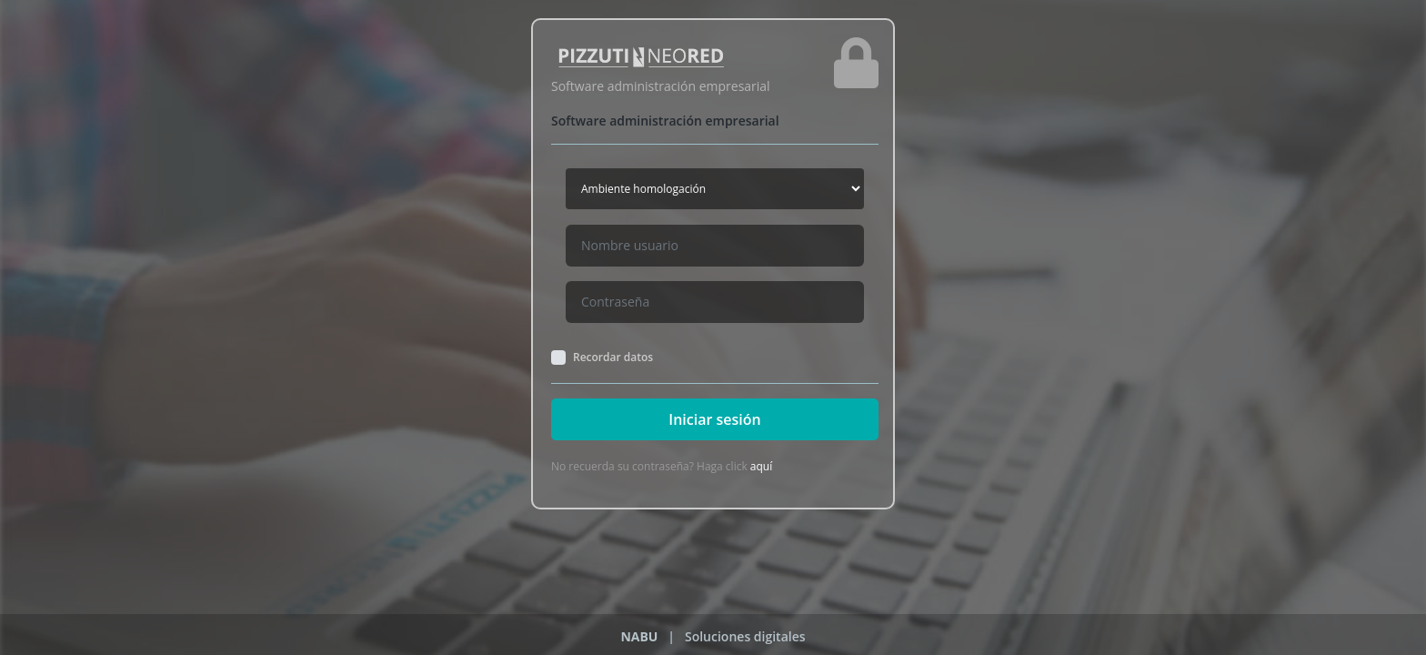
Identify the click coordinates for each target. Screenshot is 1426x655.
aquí (761, 466)
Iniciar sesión (714, 419)
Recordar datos (613, 357)
